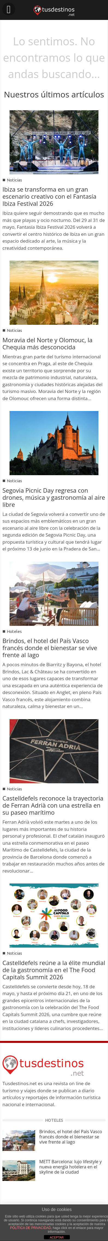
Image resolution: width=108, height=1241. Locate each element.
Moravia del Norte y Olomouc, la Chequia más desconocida (47, 343)
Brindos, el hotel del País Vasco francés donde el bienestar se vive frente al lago (49, 647)
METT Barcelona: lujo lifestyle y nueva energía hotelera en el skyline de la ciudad (70, 1167)
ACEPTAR (57, 1237)
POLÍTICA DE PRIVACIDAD (30, 1228)
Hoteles (14, 631)
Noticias (14, 180)
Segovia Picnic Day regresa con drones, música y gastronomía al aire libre (53, 497)
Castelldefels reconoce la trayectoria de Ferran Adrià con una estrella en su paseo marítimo (52, 805)
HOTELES (54, 1120)
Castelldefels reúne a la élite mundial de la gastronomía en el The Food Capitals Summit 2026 (53, 970)
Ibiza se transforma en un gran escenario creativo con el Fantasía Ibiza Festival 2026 (49, 196)
